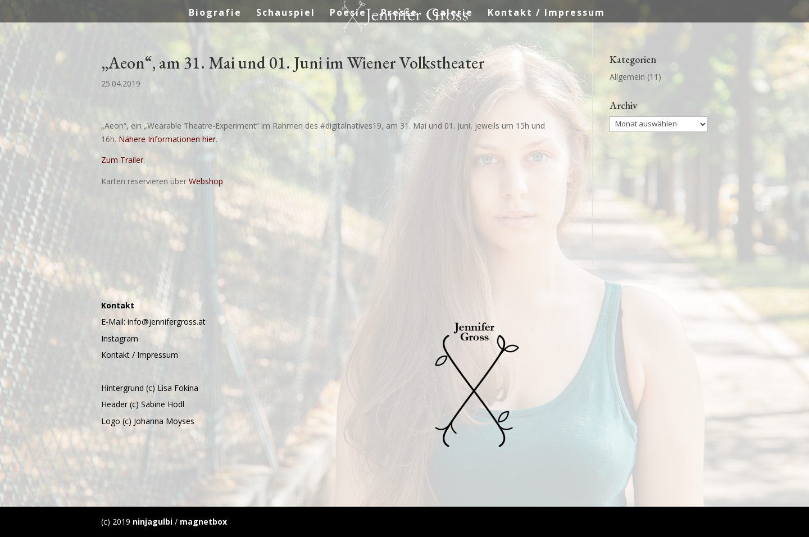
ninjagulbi (152, 521)
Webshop (206, 181)
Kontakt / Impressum (546, 13)
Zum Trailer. (123, 159)
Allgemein (627, 76)
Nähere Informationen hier (167, 139)
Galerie (452, 13)
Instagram (119, 338)
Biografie (215, 13)
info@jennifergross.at (167, 321)
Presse (399, 13)
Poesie (348, 13)
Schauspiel (285, 13)
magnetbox (203, 521)
